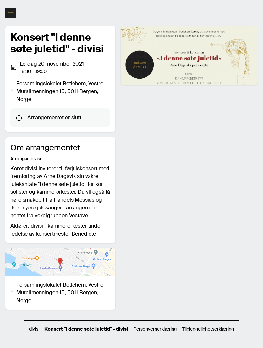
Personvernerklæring (155, 329)
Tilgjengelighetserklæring (208, 329)
